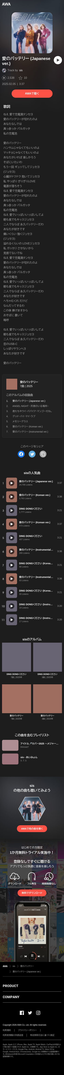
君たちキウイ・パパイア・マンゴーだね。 (32, 411)
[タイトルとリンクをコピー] (43, 454)
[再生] (58, 60)
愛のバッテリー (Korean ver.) (27, 426)
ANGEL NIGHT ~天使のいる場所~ (30, 406)
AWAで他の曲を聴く (32, 828)
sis (21, 70)
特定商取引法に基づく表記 (42, 1035)
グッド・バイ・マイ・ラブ (23, 416)
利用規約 (7, 1030)
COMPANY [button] (11, 997)
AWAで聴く (32, 93)
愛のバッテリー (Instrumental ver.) (30, 431)
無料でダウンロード (32, 893)
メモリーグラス (20, 421)
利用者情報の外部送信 (13, 1035)
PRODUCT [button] (10, 986)
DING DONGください (16, 674)
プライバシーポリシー (27, 1030)
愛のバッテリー (29, 382)
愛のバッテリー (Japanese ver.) (27, 971)
